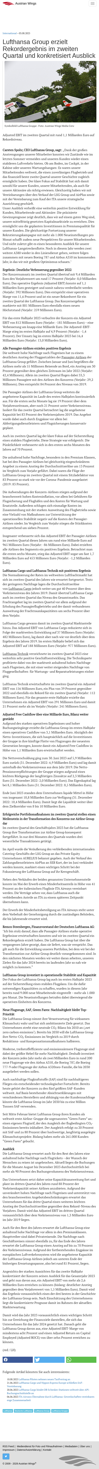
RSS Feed (8, 1446)
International (10, 33)
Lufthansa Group (42, 1411)
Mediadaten (71, 1446)
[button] (18, 1360)
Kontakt (47, 1449)
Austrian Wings (19, 3)
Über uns (85, 1446)
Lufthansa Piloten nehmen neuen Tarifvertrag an (44, 1379)
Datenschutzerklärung (29, 1449)
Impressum (9, 1449)
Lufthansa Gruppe (60, 1411)
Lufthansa (7, 1411)
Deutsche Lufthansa (23, 1411)
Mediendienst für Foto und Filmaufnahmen (40, 1446)
